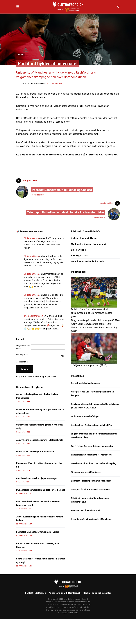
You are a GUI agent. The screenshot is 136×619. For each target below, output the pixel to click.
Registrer (21, 376)
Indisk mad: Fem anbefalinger (85, 416)
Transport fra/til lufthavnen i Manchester (90, 489)
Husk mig (23, 362)
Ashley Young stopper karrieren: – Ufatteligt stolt (39, 440)
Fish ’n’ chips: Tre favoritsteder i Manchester (92, 446)
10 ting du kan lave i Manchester (86, 472)
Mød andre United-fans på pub (88, 244)
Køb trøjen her (79, 255)
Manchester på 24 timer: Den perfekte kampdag (93, 463)
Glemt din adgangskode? (42, 376)
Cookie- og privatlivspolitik (97, 593)
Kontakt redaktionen (35, 593)
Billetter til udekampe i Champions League (91, 481)
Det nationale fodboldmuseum (85, 383)
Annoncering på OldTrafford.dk (64, 593)
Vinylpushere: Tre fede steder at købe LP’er (91, 425)
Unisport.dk (74, 154)
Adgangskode (22, 354)
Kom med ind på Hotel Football (85, 510)
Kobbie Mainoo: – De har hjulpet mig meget (36, 478)
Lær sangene (78, 250)
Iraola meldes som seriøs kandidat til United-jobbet (40, 490)
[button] (17, 7)
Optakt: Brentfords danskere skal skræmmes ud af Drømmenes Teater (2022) (91, 313)
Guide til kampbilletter (84, 238)
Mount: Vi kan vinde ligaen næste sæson (35, 451)
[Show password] (62, 355)
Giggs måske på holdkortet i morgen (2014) (95, 320)
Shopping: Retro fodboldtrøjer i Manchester (91, 455)
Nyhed (20, 55)
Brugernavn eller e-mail (23, 347)
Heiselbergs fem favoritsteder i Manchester (91, 519)
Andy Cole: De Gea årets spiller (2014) (92, 323)
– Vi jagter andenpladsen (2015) (89, 365)
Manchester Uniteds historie (87, 261)
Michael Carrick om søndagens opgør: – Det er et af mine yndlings (44, 319)
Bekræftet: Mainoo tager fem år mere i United (37, 532)
